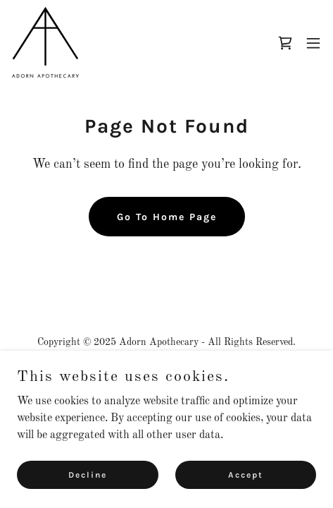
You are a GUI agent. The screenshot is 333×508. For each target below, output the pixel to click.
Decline (87, 474)
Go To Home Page (167, 217)
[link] (45, 43)
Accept (245, 474)
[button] (313, 43)
